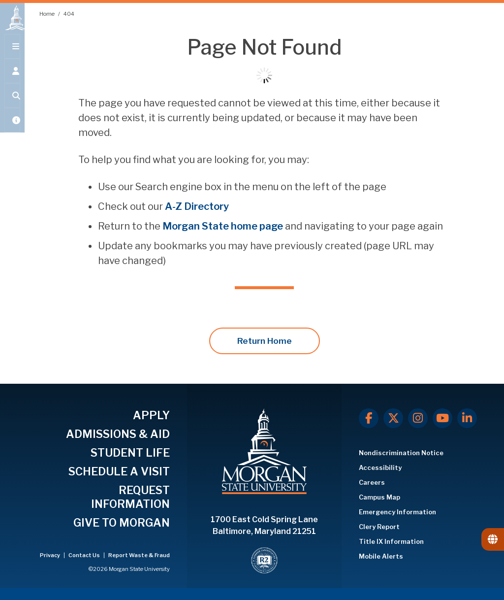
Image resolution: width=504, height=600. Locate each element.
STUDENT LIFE (130, 452)
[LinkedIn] (467, 418)
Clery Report (379, 527)
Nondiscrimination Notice (401, 453)
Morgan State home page (222, 226)
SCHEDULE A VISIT (119, 471)
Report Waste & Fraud (139, 555)
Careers (372, 482)
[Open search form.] (12, 104)
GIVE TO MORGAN (121, 522)
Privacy (50, 555)
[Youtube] (442, 418)
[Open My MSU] (12, 129)
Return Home (264, 341)
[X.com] (393, 418)
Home (47, 13)
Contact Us (84, 555)
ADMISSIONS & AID (118, 434)
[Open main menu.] (12, 55)
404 (68, 13)
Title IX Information (391, 541)
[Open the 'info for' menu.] (12, 79)
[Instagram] (418, 418)
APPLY (151, 415)
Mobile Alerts (381, 556)
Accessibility (380, 467)
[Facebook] (368, 418)
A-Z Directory (197, 206)
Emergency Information (397, 512)
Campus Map (379, 497)
